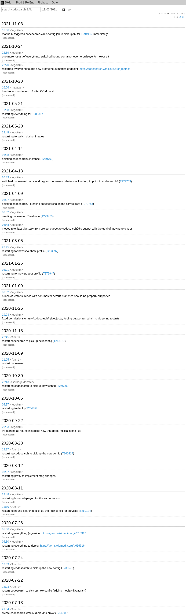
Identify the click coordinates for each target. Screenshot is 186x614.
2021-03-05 (12, 240)
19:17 (5, 449)
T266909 (62, 385)
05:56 (5, 529)
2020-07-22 (12, 580)
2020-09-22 (12, 420)
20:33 (5, 427)
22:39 (5, 52)
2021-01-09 (12, 285)
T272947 (48, 273)
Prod (19, 2)
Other (55, 2)
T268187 (59, 340)
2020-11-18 (12, 330)
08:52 (5, 212)
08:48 (5, 224)
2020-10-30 (12, 375)
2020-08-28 (12, 443)
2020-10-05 (12, 398)
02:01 (5, 269)
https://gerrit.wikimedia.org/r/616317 (64, 533)
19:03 (5, 314)
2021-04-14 (12, 148)
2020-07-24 (12, 557)
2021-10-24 (12, 46)
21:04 (5, 609)
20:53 (5, 177)
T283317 (37, 114)
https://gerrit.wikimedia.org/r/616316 (62, 545)
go (69, 9)
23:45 (5, 132)
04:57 (5, 404)
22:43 (5, 382)
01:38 (5, 154)
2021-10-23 (12, 81)
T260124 (85, 510)
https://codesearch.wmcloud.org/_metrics (104, 68)
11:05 (5, 359)
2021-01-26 (12, 263)
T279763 (46, 158)
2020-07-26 (12, 523)
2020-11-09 (12, 353)
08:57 (5, 199)
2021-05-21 (12, 103)
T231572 (67, 568)
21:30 (5, 506)
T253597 (51, 251)
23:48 (5, 494)
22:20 (5, 65)
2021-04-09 (12, 193)
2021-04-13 (12, 171)
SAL (6, 2)
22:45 (5, 337)
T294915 (86, 34)
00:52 (5, 292)
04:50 (5, 541)
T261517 (67, 453)
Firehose (43, 2)
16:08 (5, 110)
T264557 (31, 408)
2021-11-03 (12, 23)
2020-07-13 (12, 602)
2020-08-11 (12, 488)
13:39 (5, 564)
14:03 (5, 586)
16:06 (5, 30)
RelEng (29, 2)
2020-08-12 (12, 465)
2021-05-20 (12, 126)
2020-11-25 (12, 308)
